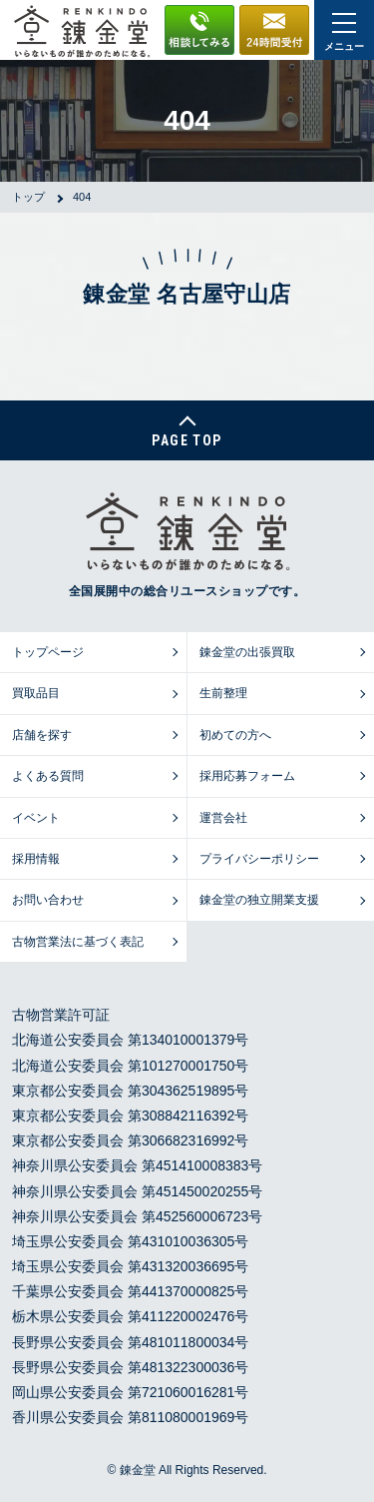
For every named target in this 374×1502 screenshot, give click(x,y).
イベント (36, 818)
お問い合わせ (48, 900)
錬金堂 (138, 1470)
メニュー (344, 32)
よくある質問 (48, 776)
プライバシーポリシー (259, 859)
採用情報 (36, 859)
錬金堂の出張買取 (247, 652)
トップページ (48, 652)
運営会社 (223, 818)
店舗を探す (42, 735)
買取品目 (36, 693)
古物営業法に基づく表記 (78, 942)
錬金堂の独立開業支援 (259, 900)
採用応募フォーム (247, 776)
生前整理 (223, 693)
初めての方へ (235, 735)
